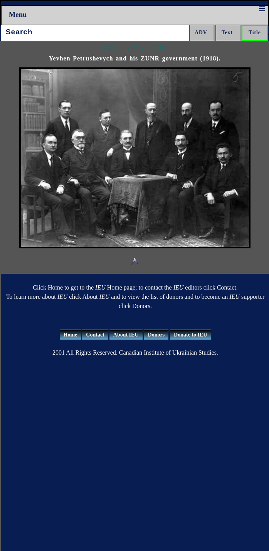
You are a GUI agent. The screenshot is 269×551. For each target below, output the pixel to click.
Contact (95, 335)
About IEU (126, 335)
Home (70, 335)
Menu (18, 14)
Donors (156, 335)
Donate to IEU (190, 335)
